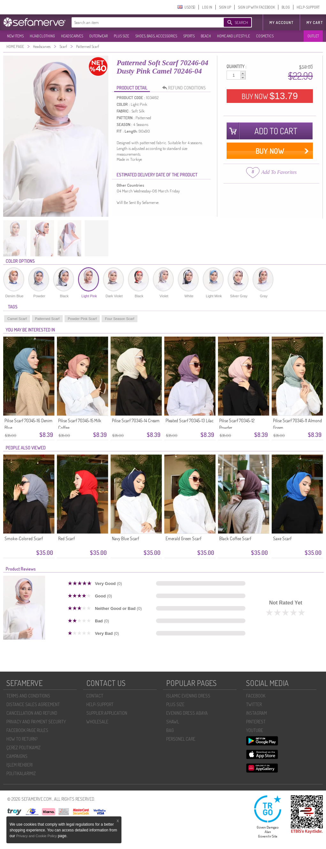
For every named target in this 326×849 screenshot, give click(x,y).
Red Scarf (66, 538)
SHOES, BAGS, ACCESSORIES (156, 36)
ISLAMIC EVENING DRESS (188, 695)
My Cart (315, 22)
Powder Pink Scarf (82, 319)
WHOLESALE (97, 721)
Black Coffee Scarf (235, 538)
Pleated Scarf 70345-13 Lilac (189, 420)
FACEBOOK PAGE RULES (27, 730)
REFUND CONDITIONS (186, 88)
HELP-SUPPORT (308, 7)
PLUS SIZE (121, 36)
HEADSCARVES (72, 36)
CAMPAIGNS (16, 756)
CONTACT (94, 695)
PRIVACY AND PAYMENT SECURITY (36, 721)
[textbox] (141, 22)
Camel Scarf (17, 319)
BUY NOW (270, 96)
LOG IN (207, 7)
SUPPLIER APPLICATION (106, 713)
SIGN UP (225, 7)
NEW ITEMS (15, 36)
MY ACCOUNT (281, 22)
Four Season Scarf (119, 319)
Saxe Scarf (282, 538)
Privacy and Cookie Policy (37, 836)
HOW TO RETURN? (21, 739)
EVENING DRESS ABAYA (187, 713)
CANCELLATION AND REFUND (31, 713)
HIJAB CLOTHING (42, 36)
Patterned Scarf (47, 319)
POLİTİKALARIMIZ (21, 773)
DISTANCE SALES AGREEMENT (33, 704)
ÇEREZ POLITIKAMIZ (23, 747)
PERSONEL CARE (180, 739)
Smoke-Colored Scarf (23, 538)
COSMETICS (265, 36)
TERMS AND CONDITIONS (28, 695)
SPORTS (189, 36)
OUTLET (313, 36)
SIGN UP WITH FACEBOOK (256, 7)
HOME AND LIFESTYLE (233, 36)
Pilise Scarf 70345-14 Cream (135, 420)
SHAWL (172, 721)
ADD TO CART (276, 131)
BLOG (286, 7)
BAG (170, 730)
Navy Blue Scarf (125, 538)
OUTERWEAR (98, 36)
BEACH (206, 36)
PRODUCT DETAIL (132, 87)
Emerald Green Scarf (183, 538)
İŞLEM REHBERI (19, 764)
